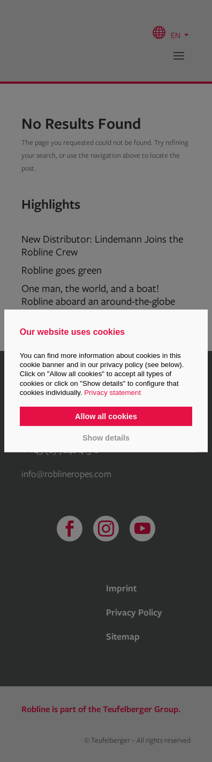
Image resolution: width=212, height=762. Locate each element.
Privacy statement (112, 393)
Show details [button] (106, 437)
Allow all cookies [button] (106, 416)
